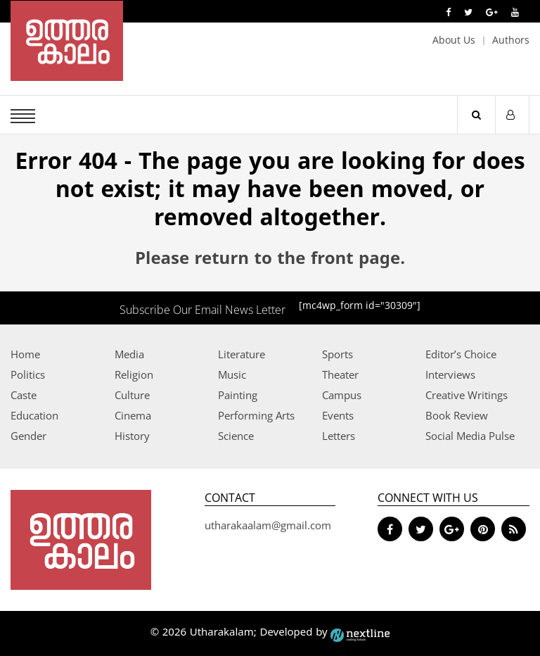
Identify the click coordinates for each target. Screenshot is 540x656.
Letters (338, 436)
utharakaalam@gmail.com (268, 525)
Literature (241, 354)
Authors (510, 39)
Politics (28, 374)
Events (338, 415)
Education (34, 415)
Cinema (133, 415)
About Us (453, 39)
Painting (237, 395)
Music (232, 374)
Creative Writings (466, 395)
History (132, 436)
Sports (337, 354)
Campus (341, 395)
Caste (24, 395)
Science (236, 436)
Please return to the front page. (270, 259)
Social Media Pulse (470, 436)
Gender (28, 436)
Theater (340, 374)
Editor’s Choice (460, 354)
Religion (134, 374)
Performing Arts (256, 415)
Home (25, 354)
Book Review (456, 415)
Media (129, 354)
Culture (132, 395)
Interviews (450, 374)
